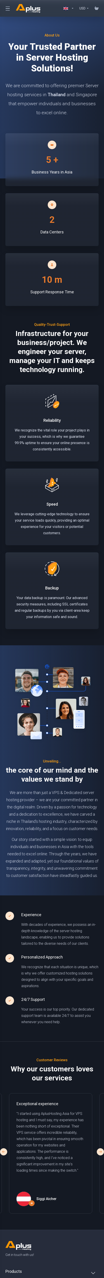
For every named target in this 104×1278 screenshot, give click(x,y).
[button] (100, 1151)
